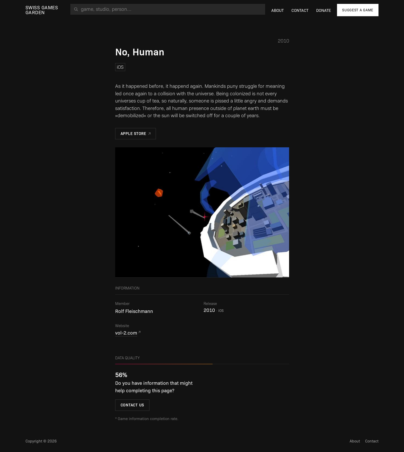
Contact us (132, 405)
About (277, 10)
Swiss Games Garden (42, 10)
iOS (120, 67)
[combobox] (167, 9)
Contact (299, 10)
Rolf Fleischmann (134, 311)
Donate (323, 10)
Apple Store (133, 133)
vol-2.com (126, 333)
